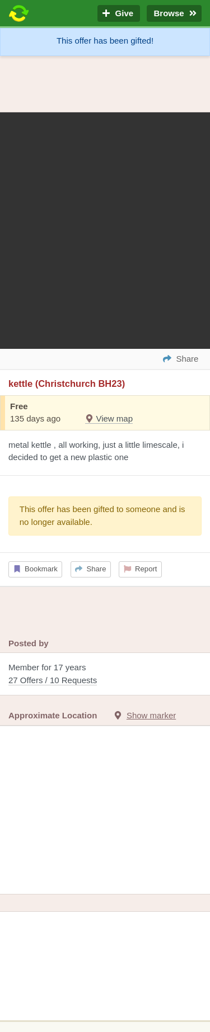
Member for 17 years (105, 674)
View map (109, 418)
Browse (174, 13)
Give (119, 13)
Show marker (151, 715)
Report (140, 569)
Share (90, 569)
